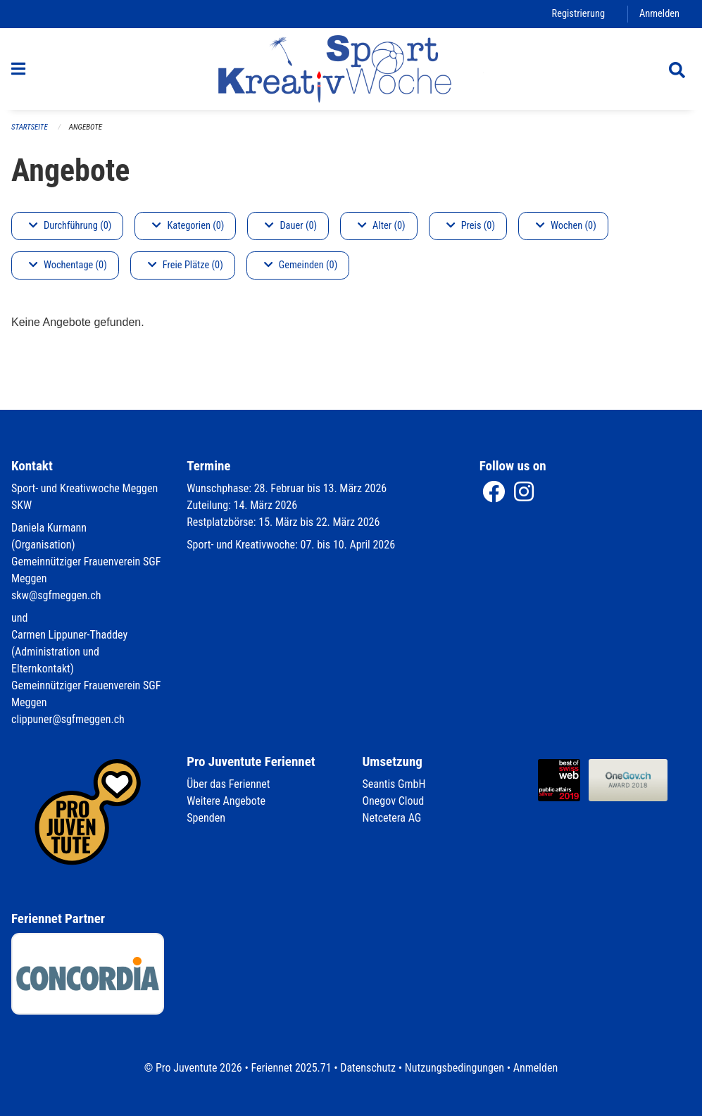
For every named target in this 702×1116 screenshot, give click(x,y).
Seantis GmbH (394, 784)
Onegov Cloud (394, 801)
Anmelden (659, 14)
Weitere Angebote (226, 801)
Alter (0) (382, 226)
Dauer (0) (291, 226)
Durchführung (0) (70, 226)
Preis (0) (470, 226)
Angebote (85, 127)
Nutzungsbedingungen (454, 1067)
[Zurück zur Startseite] (351, 69)
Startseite (29, 127)
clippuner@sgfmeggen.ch (68, 719)
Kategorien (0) (188, 226)
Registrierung (578, 14)
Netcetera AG (392, 818)
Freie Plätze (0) (185, 265)
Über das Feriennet (228, 784)
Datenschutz (368, 1067)
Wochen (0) (566, 226)
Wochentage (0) (68, 265)
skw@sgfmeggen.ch (56, 595)
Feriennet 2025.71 (291, 1067)
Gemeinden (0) (300, 265)
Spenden (206, 818)
